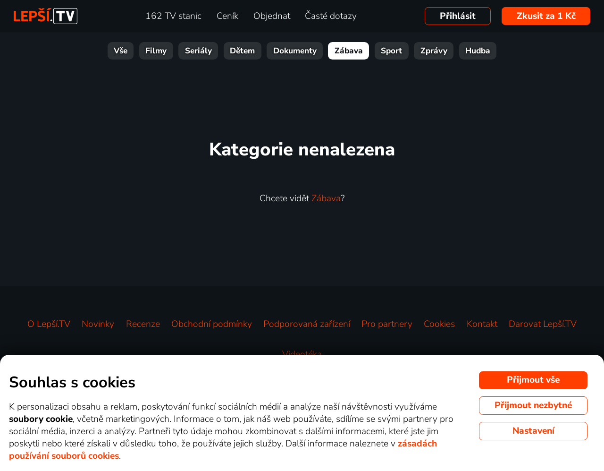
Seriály (198, 50)
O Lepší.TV (48, 324)
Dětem (242, 50)
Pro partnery (386, 324)
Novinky (98, 324)
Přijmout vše (533, 380)
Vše (120, 50)
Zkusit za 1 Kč (546, 16)
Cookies (439, 324)
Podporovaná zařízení (306, 324)
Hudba (477, 50)
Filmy (156, 50)
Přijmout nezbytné (533, 405)
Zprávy (433, 50)
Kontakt (482, 324)
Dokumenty (295, 50)
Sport (391, 50)
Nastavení (533, 431)
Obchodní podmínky (211, 324)
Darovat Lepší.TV (543, 324)
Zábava (349, 50)
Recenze (143, 324)
